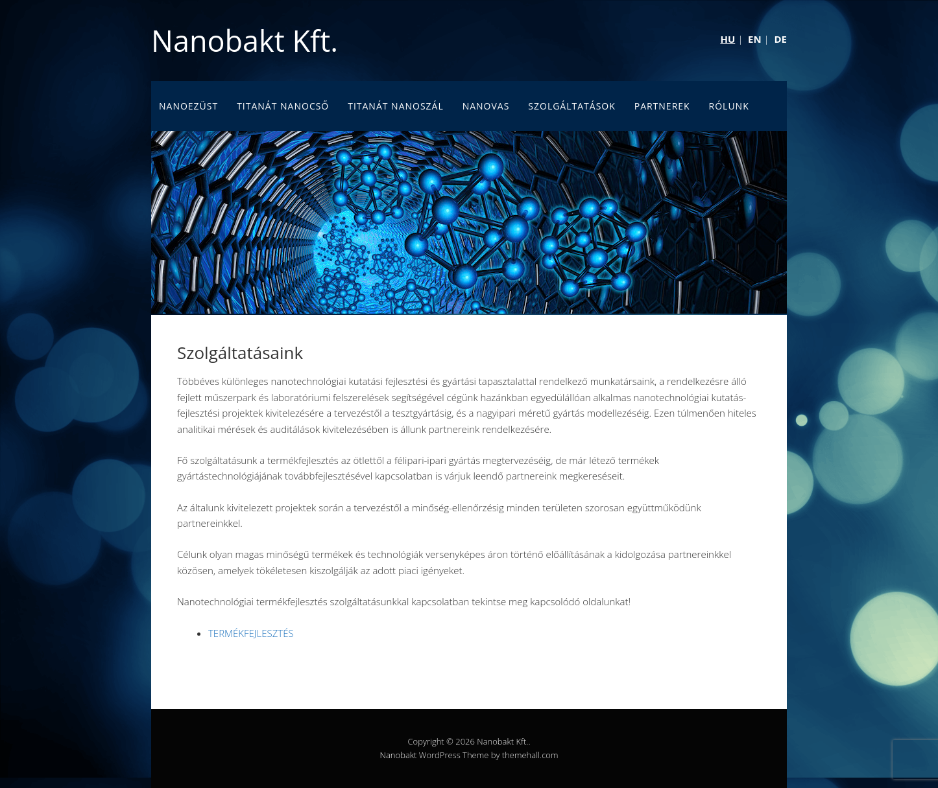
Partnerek (662, 106)
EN (755, 38)
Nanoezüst (188, 106)
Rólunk (729, 106)
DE (780, 38)
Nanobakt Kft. (244, 40)
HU (727, 38)
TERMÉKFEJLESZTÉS (251, 633)
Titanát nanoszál (396, 106)
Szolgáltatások (572, 106)
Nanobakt (398, 755)
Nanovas (486, 106)
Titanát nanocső (283, 106)
